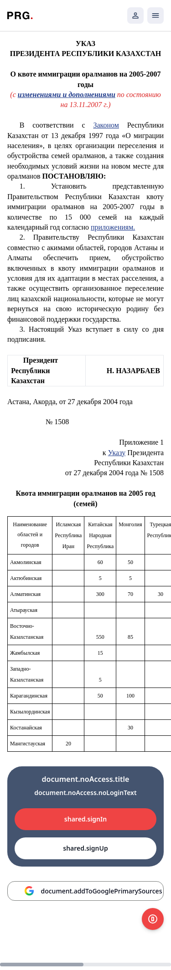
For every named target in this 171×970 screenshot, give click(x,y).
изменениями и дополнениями (66, 94)
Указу (117, 453)
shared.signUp (85, 848)
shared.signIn (85, 819)
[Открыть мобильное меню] (155, 15)
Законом (106, 125)
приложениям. (113, 227)
